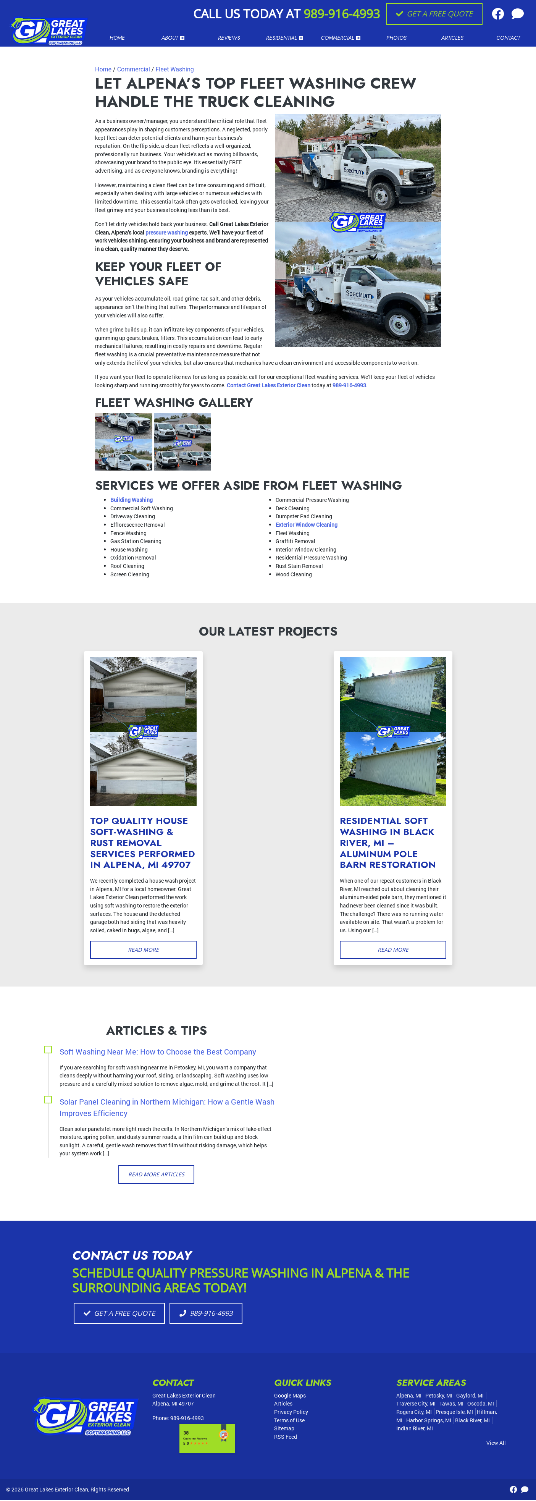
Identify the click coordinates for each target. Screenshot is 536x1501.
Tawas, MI (451, 1405)
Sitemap (284, 1429)
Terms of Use (289, 1421)
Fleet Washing (174, 69)
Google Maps (290, 1396)
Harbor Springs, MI (428, 1421)
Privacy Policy (291, 1413)
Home (103, 69)
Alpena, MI (408, 1396)
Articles (283, 1405)
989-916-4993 (342, 13)
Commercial (133, 69)
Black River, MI (472, 1421)
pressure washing (166, 232)
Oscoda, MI (480, 1405)
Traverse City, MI (416, 1405)
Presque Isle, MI (454, 1413)
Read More (143, 950)
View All (496, 1444)
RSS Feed (285, 1437)
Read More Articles (156, 1175)
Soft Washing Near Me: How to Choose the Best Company (158, 1052)
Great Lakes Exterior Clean (56, 1490)
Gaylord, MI (470, 1396)
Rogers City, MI (414, 1413)
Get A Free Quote (434, 13)
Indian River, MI (414, 1429)
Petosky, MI (438, 1396)
